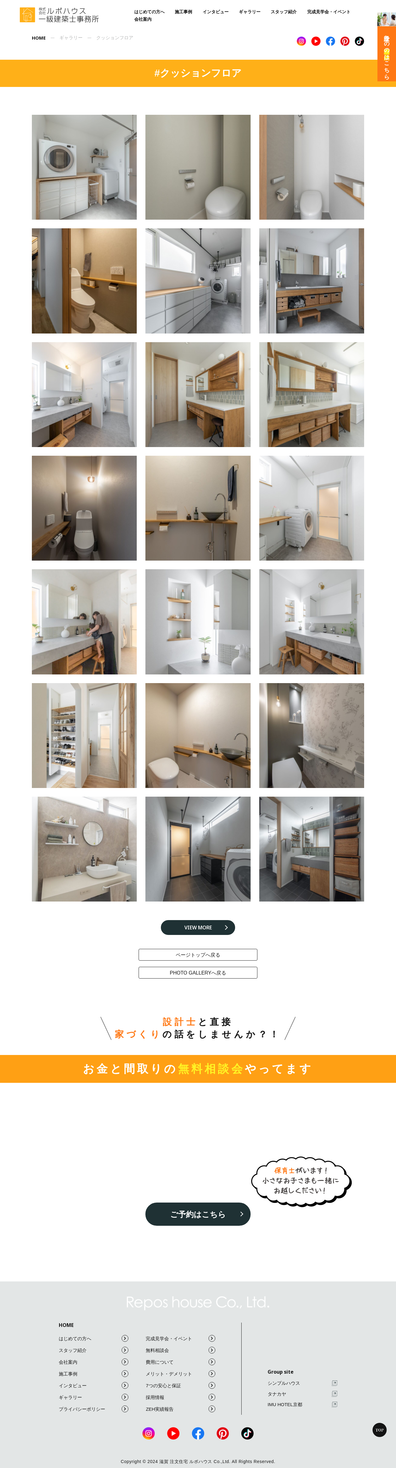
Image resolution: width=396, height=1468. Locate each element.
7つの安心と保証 (180, 1385)
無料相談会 (180, 1350)
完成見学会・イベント (329, 12)
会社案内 (143, 19)
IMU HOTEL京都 (302, 1405)
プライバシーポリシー (93, 1409)
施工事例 (183, 12)
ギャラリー (249, 12)
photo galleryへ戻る (198, 972)
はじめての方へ (149, 12)
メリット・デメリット (180, 1373)
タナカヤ (302, 1394)
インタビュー (216, 12)
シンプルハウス (302, 1383)
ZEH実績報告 (180, 1409)
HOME (66, 1325)
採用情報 (180, 1397)
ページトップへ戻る (198, 955)
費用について (180, 1361)
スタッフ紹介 (284, 12)
